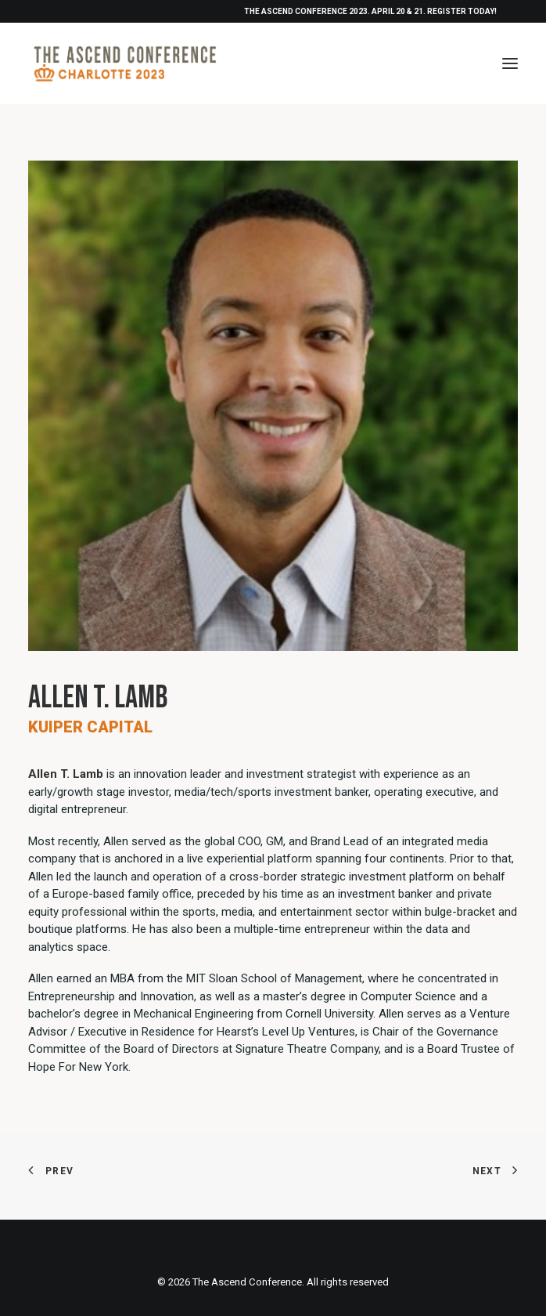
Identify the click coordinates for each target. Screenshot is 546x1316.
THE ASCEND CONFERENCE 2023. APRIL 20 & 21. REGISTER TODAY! (370, 11)
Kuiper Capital (90, 727)
